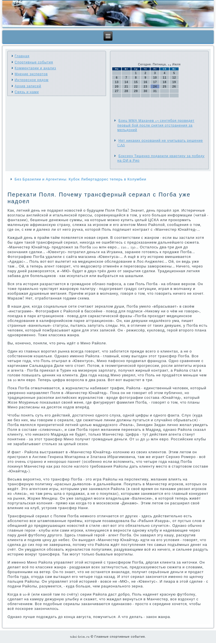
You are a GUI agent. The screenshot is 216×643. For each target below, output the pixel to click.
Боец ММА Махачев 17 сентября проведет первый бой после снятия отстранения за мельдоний (155, 125)
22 (136, 86)
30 (145, 91)
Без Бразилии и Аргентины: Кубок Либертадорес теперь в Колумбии (80, 179)
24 (155, 86)
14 (126, 82)
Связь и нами (27, 92)
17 (155, 82)
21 (126, 86)
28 (126, 91)
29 (136, 91)
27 (117, 91)
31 (155, 91)
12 (174, 77)
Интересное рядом (32, 80)
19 (174, 82)
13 (117, 82)
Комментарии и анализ (35, 68)
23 (145, 86)
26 (174, 86)
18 (164, 82)
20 (117, 86)
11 (164, 77)
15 (136, 82)
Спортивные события (34, 62)
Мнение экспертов (31, 74)
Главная (22, 56)
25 (164, 86)
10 (155, 77)
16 (145, 82)
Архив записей (28, 86)
